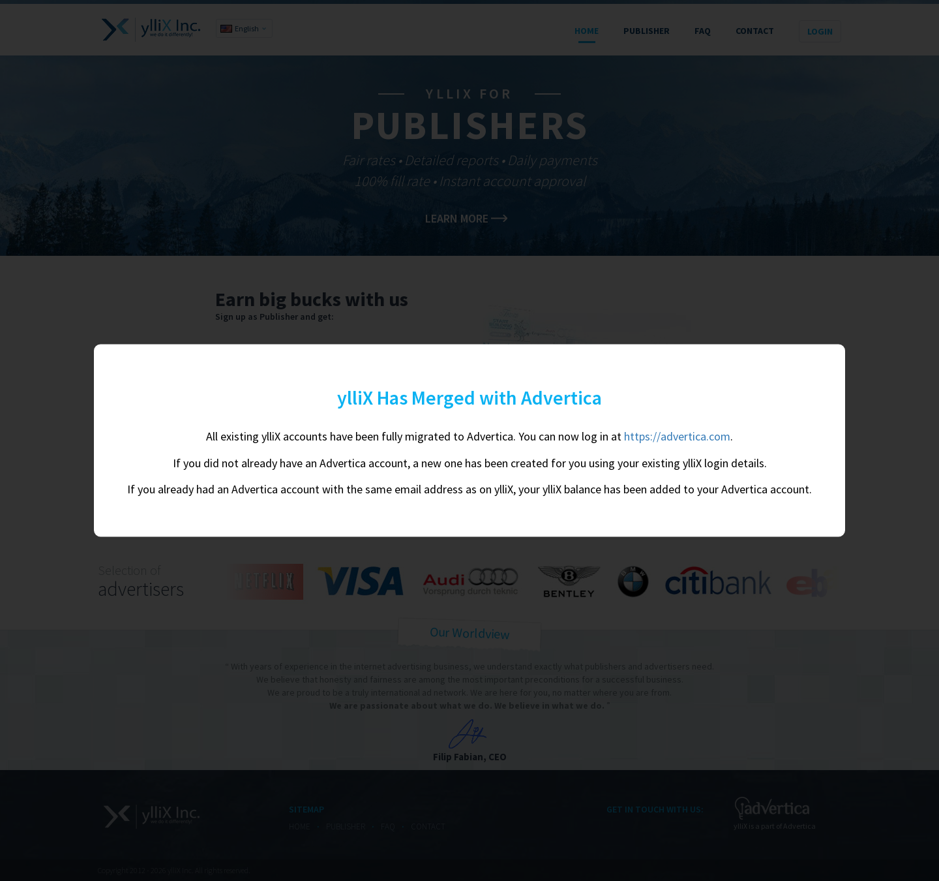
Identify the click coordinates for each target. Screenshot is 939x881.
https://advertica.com (677, 435)
